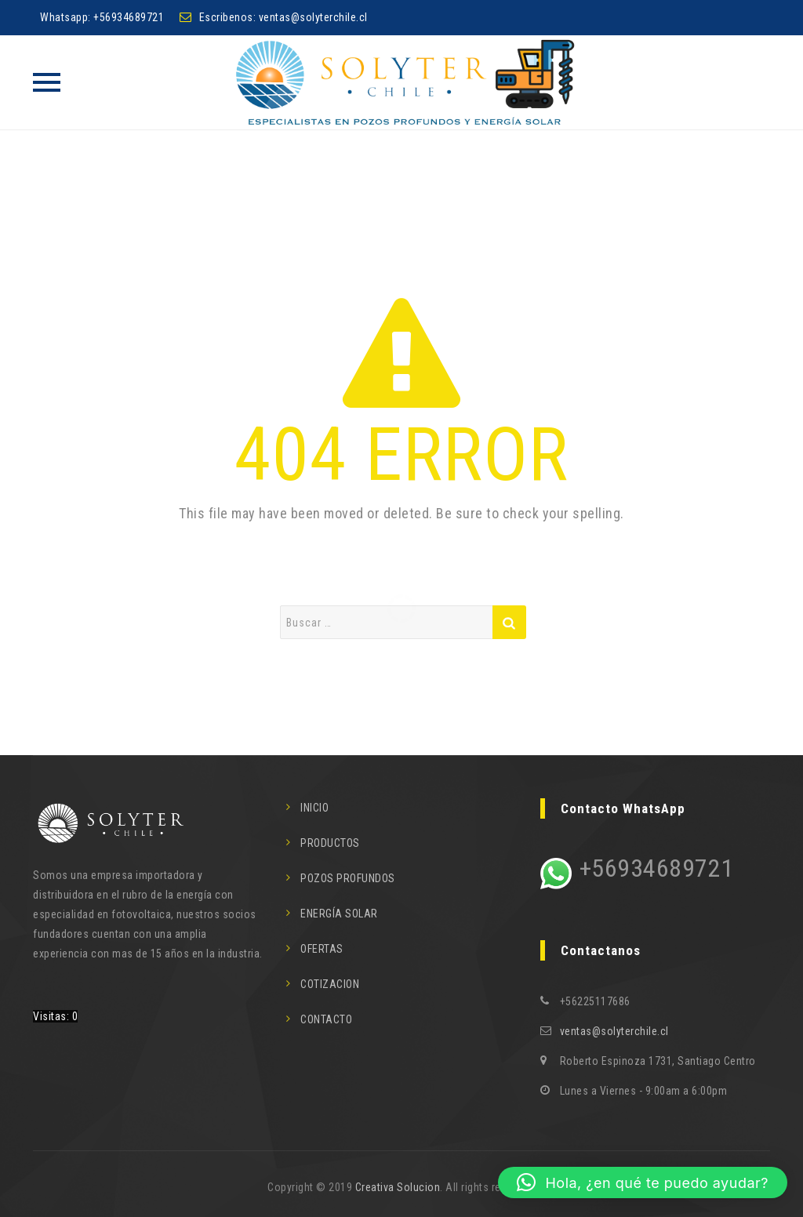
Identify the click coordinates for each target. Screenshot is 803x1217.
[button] (642, 1182)
